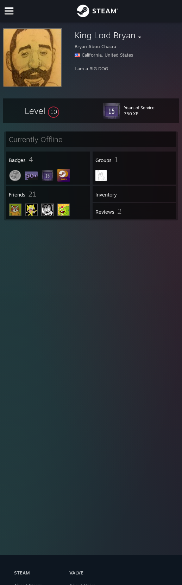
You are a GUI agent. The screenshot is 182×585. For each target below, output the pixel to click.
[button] (42, 111)
